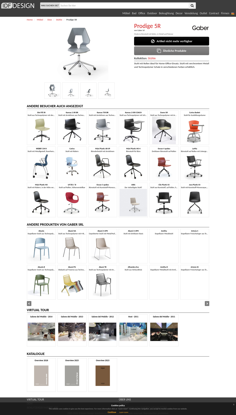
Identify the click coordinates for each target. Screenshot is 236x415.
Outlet (203, 13)
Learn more (123, 412)
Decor (179, 13)
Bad (134, 13)
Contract (214, 13)
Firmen (225, 13)
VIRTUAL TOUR (35, 399)
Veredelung (191, 13)
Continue (112, 412)
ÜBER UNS (125, 399)
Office (141, 13)
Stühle (152, 58)
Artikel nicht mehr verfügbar (171, 41)
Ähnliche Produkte (171, 51)
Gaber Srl (141, 30)
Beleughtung (166, 13)
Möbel (126, 13)
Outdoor (152, 13)
